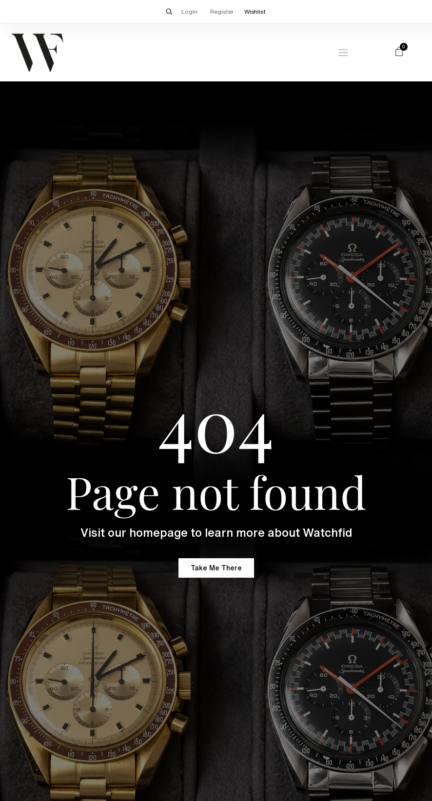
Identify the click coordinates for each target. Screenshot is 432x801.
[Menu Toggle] (343, 53)
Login (189, 11)
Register (222, 11)
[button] (169, 11)
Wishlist (255, 11)
